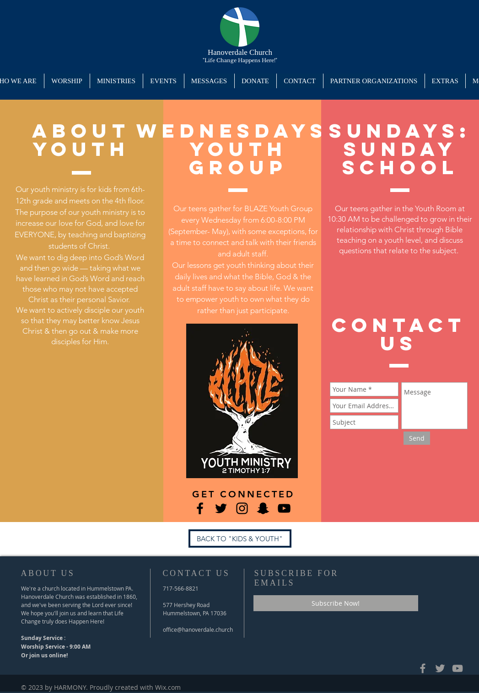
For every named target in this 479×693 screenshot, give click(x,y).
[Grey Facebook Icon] (422, 668)
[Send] (417, 438)
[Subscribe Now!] (335, 603)
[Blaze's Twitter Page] (221, 508)
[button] (116, 81)
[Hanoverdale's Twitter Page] (440, 668)
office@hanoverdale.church (198, 629)
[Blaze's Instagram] (242, 508)
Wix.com (168, 687)
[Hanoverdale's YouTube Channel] (457, 668)
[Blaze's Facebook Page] (200, 508)
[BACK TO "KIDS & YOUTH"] (239, 538)
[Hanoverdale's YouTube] (284, 508)
